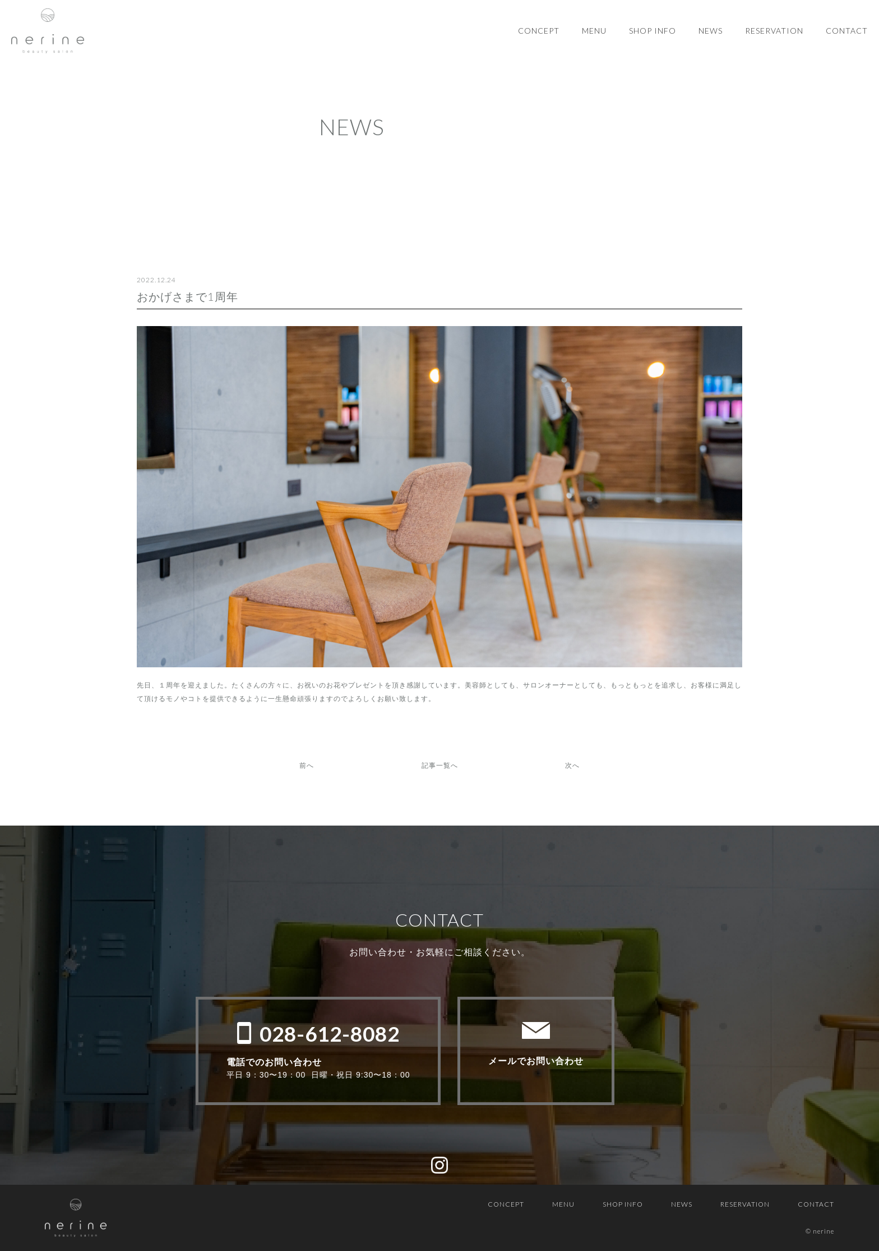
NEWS (710, 30)
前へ (306, 765)
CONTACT (847, 30)
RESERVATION (774, 30)
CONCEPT (538, 30)
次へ (572, 765)
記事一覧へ (440, 765)
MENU (594, 30)
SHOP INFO (652, 30)
